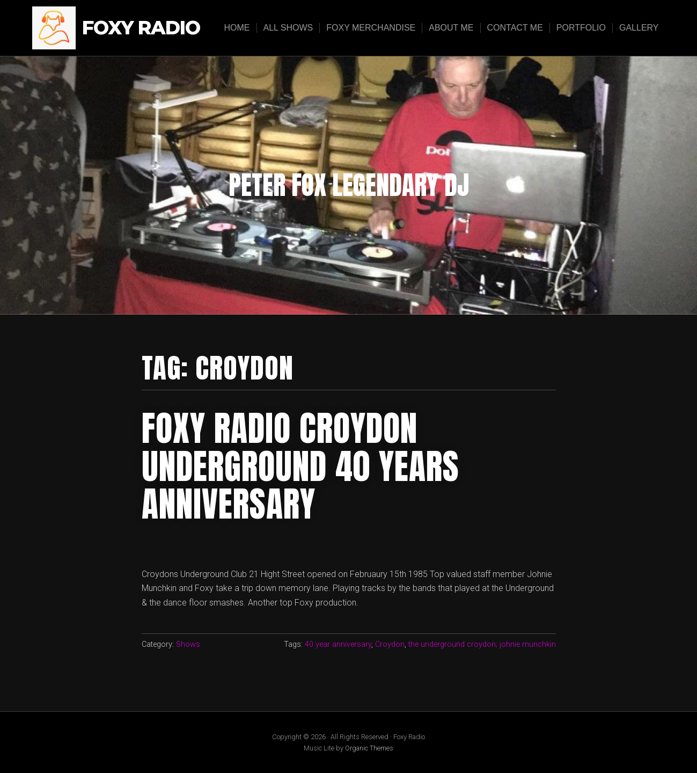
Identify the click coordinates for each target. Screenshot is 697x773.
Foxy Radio (141, 28)
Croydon (390, 644)
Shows (188, 644)
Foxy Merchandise (370, 27)
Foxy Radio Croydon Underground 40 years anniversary (300, 466)
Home (237, 27)
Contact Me (515, 27)
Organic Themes (369, 748)
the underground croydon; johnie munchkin (482, 644)
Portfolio (581, 27)
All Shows (288, 27)
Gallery (639, 27)
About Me (451, 27)
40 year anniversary (338, 644)
